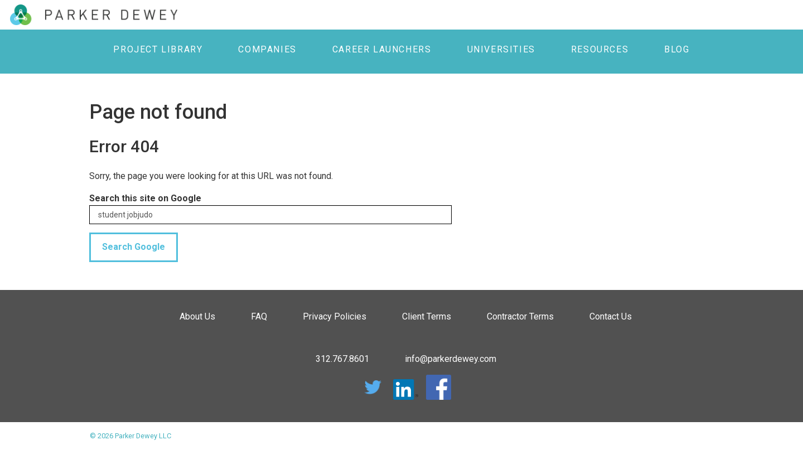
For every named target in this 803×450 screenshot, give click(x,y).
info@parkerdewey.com (450, 359)
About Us (197, 316)
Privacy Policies (334, 316)
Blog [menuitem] (676, 49)
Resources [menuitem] (599, 49)
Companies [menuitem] (267, 49)
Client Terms (426, 316)
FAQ (259, 316)
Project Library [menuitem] (157, 49)
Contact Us (610, 316)
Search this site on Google (145, 198)
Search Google (133, 246)
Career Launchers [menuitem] (382, 49)
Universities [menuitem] (501, 49)
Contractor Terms (520, 316)
